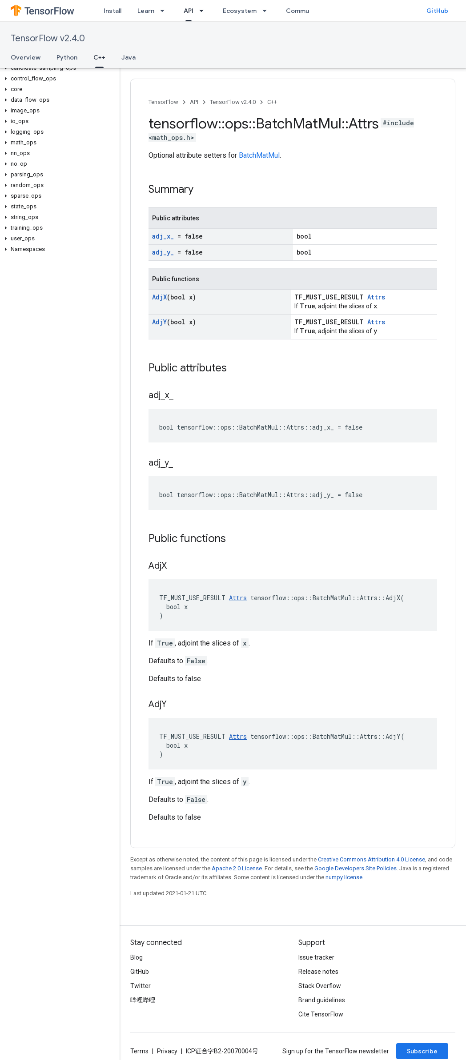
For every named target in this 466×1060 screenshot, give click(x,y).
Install (112, 11)
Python (66, 57)
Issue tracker (316, 957)
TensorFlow (163, 102)
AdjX (159, 297)
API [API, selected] (188, 11)
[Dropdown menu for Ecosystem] (267, 10)
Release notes (318, 971)
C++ (272, 102)
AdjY (159, 322)
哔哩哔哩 (142, 1000)
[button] (58, 68)
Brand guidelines (321, 1000)
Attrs (376, 297)
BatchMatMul (259, 155)
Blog (136, 957)
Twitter (140, 985)
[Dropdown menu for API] (204, 10)
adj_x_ (163, 236)
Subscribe (422, 1051)
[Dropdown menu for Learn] (165, 10)
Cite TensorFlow (320, 1014)
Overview (25, 57)
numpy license (343, 877)
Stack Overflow (319, 985)
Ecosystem (240, 11)
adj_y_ (163, 252)
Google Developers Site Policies (355, 868)
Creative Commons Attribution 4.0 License (371, 859)
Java (128, 57)
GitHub (437, 11)
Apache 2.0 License (237, 868)
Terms (139, 1051)
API (194, 102)
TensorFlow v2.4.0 (48, 38)
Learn (145, 11)
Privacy (167, 1051)
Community (303, 11)
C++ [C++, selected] (99, 57)
